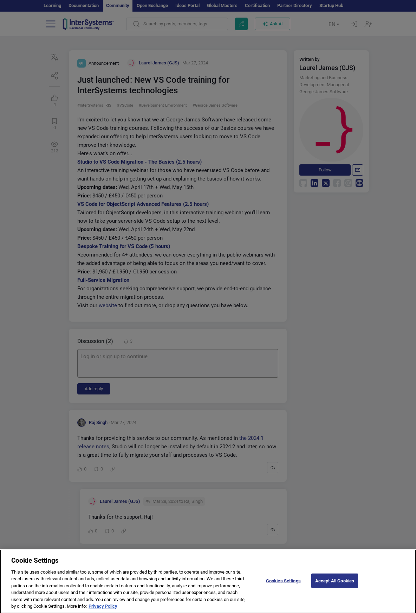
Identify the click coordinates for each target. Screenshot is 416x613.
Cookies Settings (283, 585)
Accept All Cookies (334, 585)
